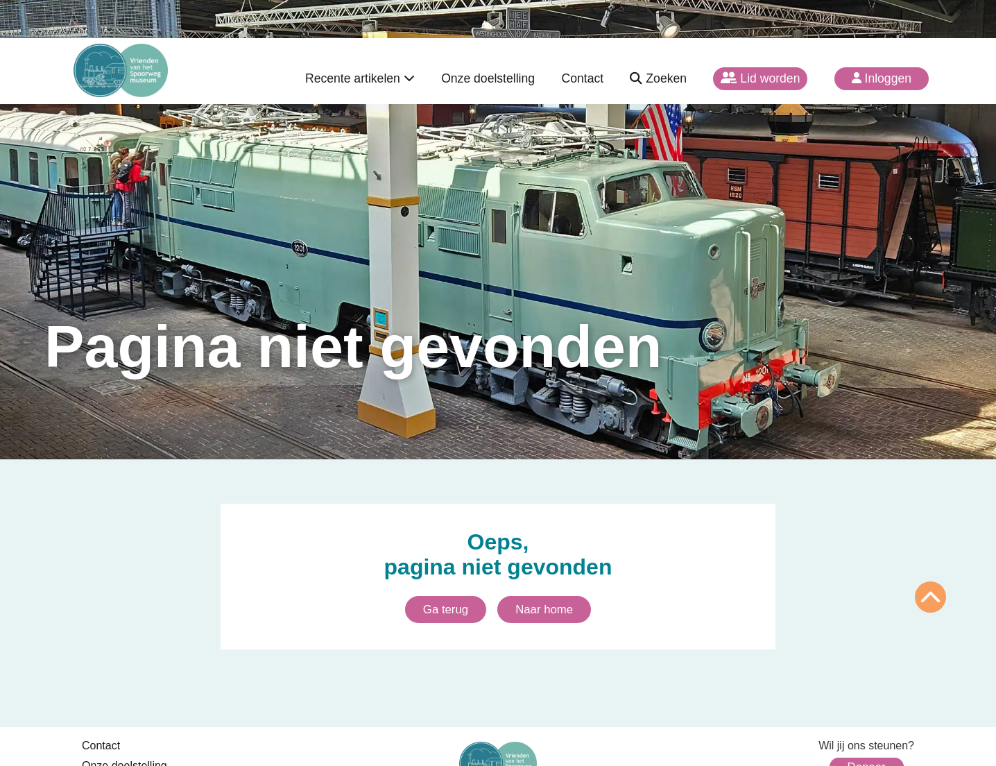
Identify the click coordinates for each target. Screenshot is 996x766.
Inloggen (881, 78)
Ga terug (445, 609)
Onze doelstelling (488, 78)
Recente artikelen (360, 78)
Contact (582, 78)
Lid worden (760, 78)
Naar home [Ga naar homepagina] (544, 609)
